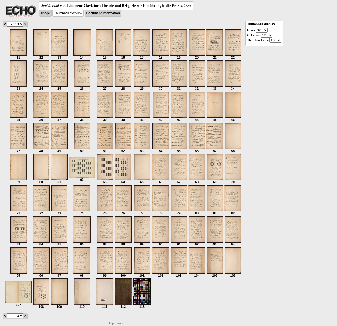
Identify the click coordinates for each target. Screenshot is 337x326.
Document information (103, 13)
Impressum (116, 323)
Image (45, 13)
